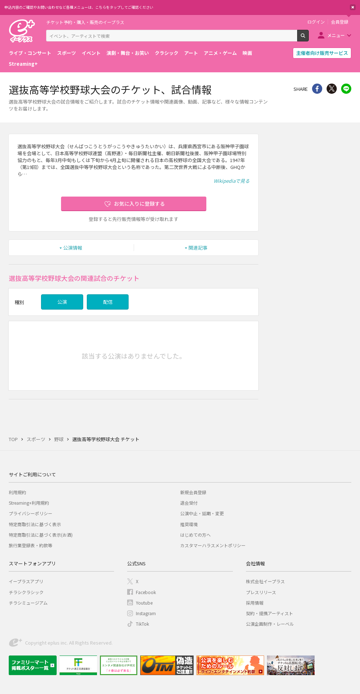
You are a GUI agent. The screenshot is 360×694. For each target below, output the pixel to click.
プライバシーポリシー (30, 513)
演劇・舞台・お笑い (127, 52)
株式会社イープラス (265, 581)
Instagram (146, 613)
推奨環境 (189, 524)
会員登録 (339, 21)
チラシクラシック (26, 592)
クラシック (166, 52)
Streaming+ (23, 63)
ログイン (316, 21)
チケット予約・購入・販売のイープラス (85, 22)
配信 (108, 301)
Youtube (144, 603)
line (346, 89)
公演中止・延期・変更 (202, 513)
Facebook (146, 592)
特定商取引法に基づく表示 (35, 524)
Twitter (332, 89)
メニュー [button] (336, 35)
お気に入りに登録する (139, 203)
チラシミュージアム (28, 603)
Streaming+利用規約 (29, 503)
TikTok (142, 624)
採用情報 (254, 603)
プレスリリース (261, 592)
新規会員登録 (193, 492)
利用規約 (17, 492)
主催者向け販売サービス (322, 52)
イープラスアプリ (26, 581)
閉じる (353, 7)
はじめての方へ (195, 535)
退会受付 (189, 503)
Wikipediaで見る (232, 180)
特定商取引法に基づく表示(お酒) (41, 535)
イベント (91, 52)
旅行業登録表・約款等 (30, 545)
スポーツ (66, 52)
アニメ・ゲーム (220, 52)
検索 (308, 38)
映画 (247, 52)
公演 (62, 301)
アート (191, 52)
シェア (317, 89)
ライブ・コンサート (30, 52)
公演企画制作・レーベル (270, 624)
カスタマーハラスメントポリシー (213, 545)
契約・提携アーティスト (269, 613)
